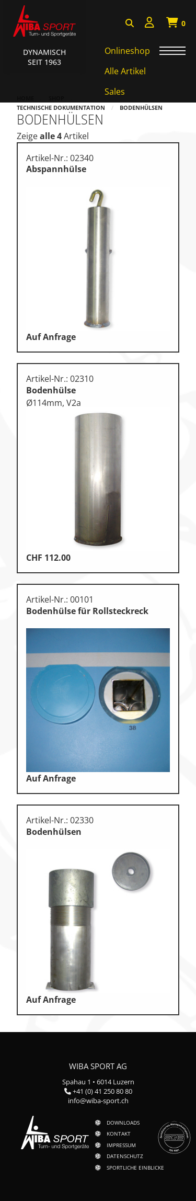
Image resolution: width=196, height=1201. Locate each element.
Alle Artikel (125, 71)
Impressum (121, 1145)
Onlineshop (127, 50)
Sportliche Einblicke (135, 1167)
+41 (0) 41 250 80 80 (102, 1091)
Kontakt (119, 1133)
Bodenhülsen (141, 107)
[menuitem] (149, 23)
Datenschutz (125, 1156)
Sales (115, 91)
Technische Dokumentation (61, 107)
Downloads (123, 1122)
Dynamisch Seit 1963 (44, 57)
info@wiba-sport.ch (98, 1100)
